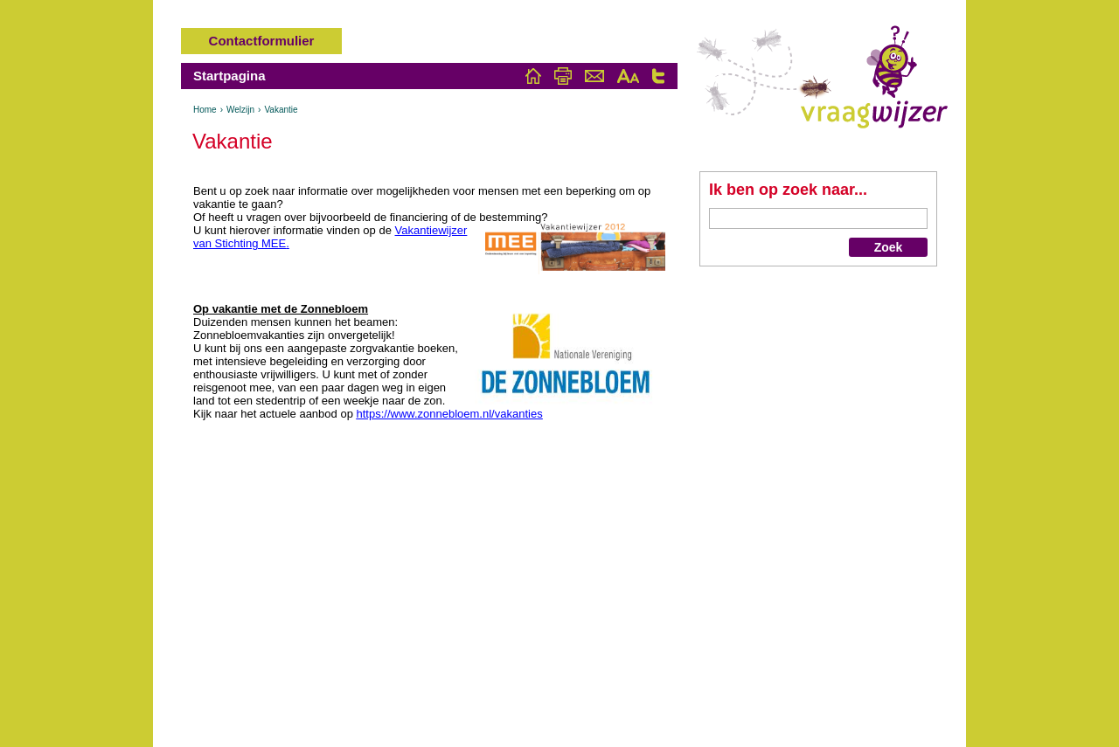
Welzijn (240, 109)
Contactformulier (262, 40)
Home (205, 109)
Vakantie (280, 109)
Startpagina (229, 75)
